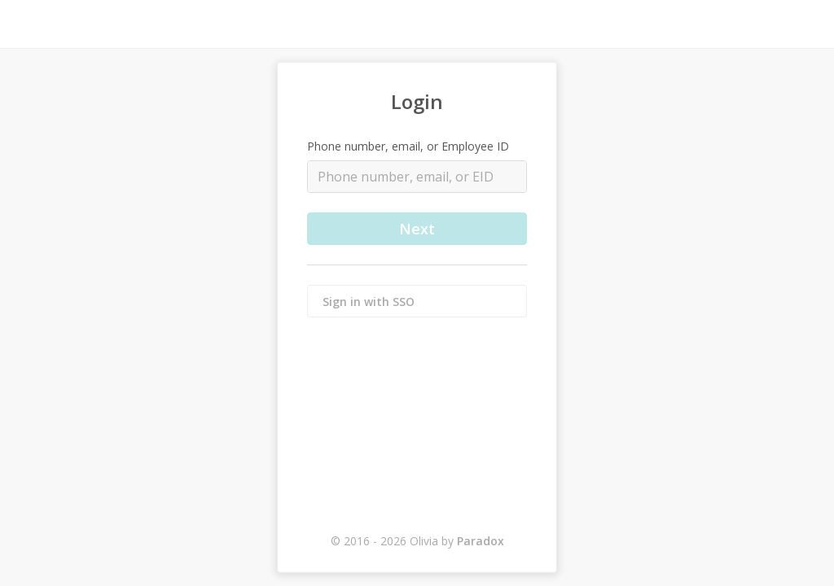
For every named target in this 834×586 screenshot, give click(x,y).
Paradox (480, 541)
